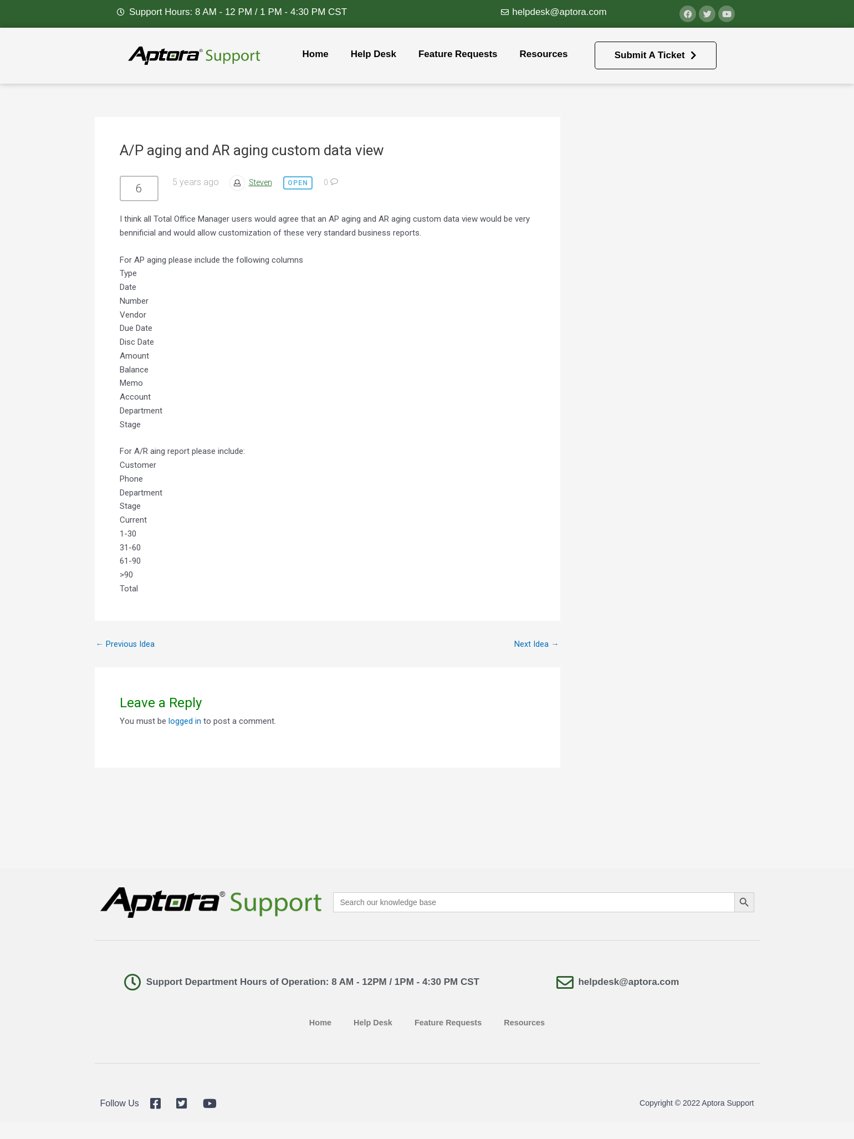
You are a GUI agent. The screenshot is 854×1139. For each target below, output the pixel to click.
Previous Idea (126, 644)
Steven (262, 182)
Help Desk (373, 54)
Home (315, 54)
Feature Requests (458, 54)
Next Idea (536, 644)
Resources (544, 54)
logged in (184, 721)
